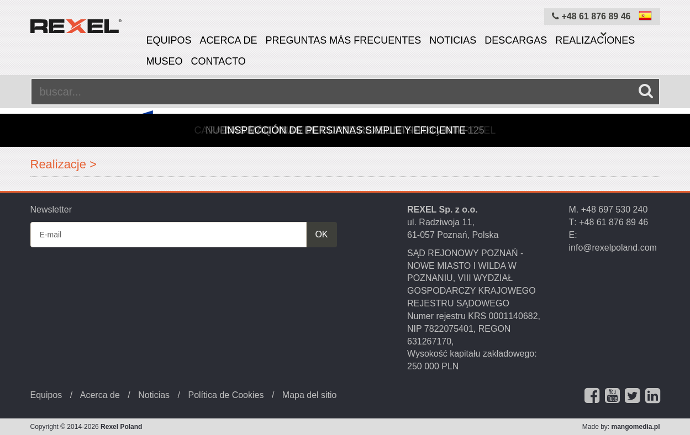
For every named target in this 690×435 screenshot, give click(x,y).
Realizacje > (63, 164)
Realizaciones (595, 40)
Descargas (515, 40)
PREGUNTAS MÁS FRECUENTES (344, 40)
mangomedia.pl (635, 427)
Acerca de (228, 40)
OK (321, 234)
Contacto (218, 61)
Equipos (169, 40)
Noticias (452, 40)
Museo (164, 61)
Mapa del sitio (309, 395)
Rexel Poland (121, 427)
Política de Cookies (226, 395)
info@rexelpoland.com (613, 247)
